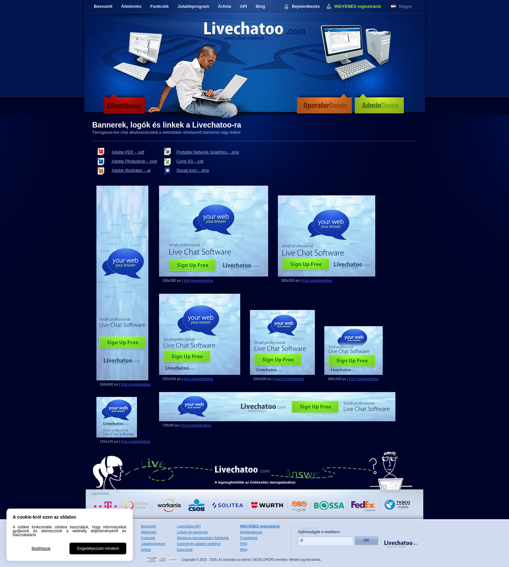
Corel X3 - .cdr (190, 161)
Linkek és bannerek (192, 532)
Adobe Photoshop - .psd (134, 161)
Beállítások (41, 548)
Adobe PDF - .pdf (128, 152)
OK (366, 540)
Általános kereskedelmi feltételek (203, 538)
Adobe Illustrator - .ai (131, 170)
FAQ (243, 544)
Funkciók (159, 6)
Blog (260, 6)
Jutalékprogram (193, 6)
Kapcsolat (184, 549)
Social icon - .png (193, 170)
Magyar (405, 6)
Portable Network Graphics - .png (208, 152)
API (243, 6)
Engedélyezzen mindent (97, 548)
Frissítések (248, 538)
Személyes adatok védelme (199, 544)
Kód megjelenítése (136, 384)
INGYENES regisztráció (357, 6)
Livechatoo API (189, 526)
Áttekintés (131, 6)
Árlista (224, 6)
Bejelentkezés (306, 6)
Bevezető (103, 6)
